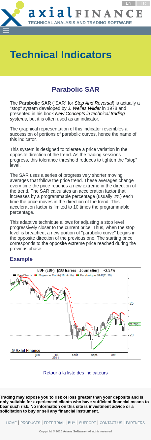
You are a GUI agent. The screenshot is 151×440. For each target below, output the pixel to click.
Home (11, 423)
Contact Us (111, 423)
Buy (71, 423)
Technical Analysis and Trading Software (80, 22)
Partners (135, 423)
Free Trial (54, 423)
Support (87, 423)
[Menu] (6, 30)
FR (143, 3)
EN (129, 3)
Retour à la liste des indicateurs (75, 372)
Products (30, 423)
